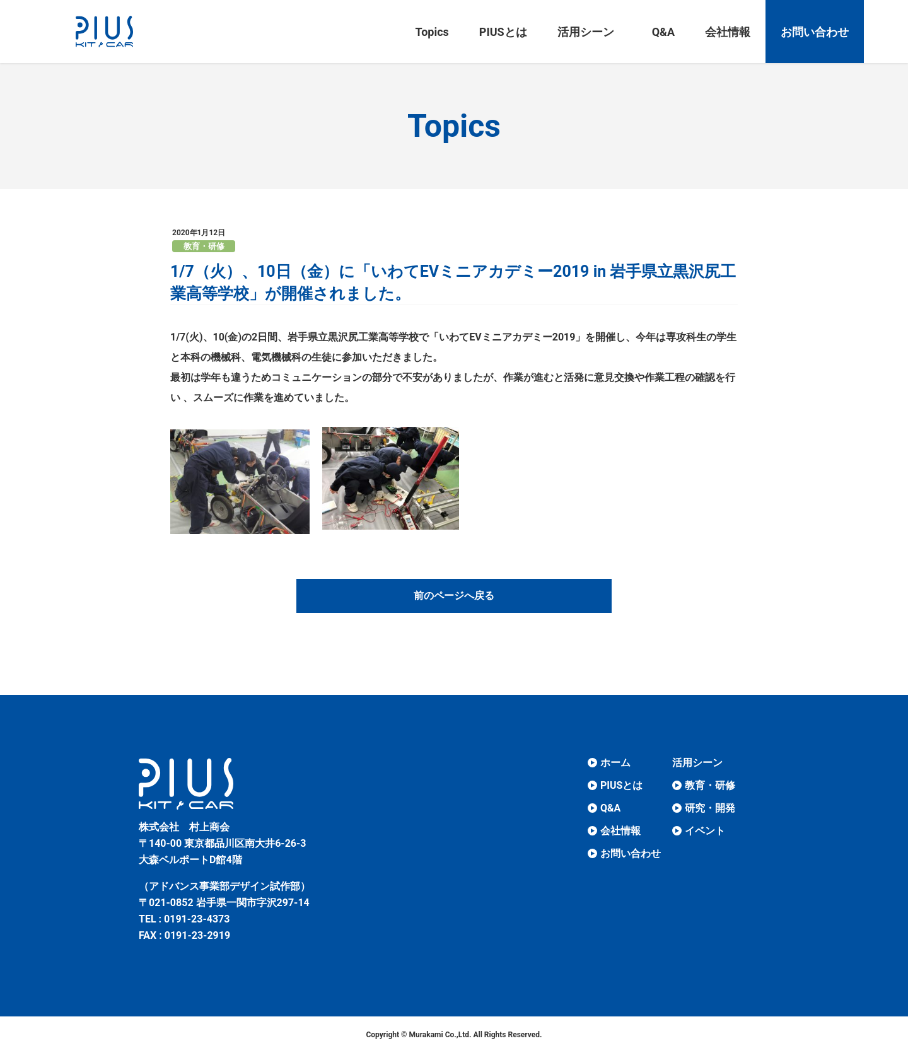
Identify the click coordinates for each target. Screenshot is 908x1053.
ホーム (615, 763)
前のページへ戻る (454, 596)
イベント (705, 831)
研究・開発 (710, 808)
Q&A (610, 808)
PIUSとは (621, 785)
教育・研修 (203, 246)
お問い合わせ (630, 853)
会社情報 (620, 831)
